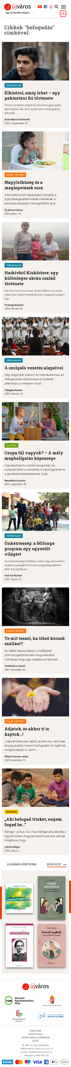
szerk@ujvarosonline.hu (40, 1052)
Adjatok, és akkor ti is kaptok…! (27, 731)
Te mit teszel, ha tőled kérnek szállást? (35, 641)
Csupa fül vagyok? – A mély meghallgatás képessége (34, 455)
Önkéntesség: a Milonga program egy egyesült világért (30, 548)
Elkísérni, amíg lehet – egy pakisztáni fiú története (32, 95)
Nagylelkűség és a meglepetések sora (24, 185)
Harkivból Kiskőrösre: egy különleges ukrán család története (32, 278)
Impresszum (35, 1034)
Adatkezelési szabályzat (35, 1037)
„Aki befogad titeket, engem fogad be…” (33, 821)
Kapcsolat (35, 1030)
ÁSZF (35, 1040)
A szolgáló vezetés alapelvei (34, 368)
